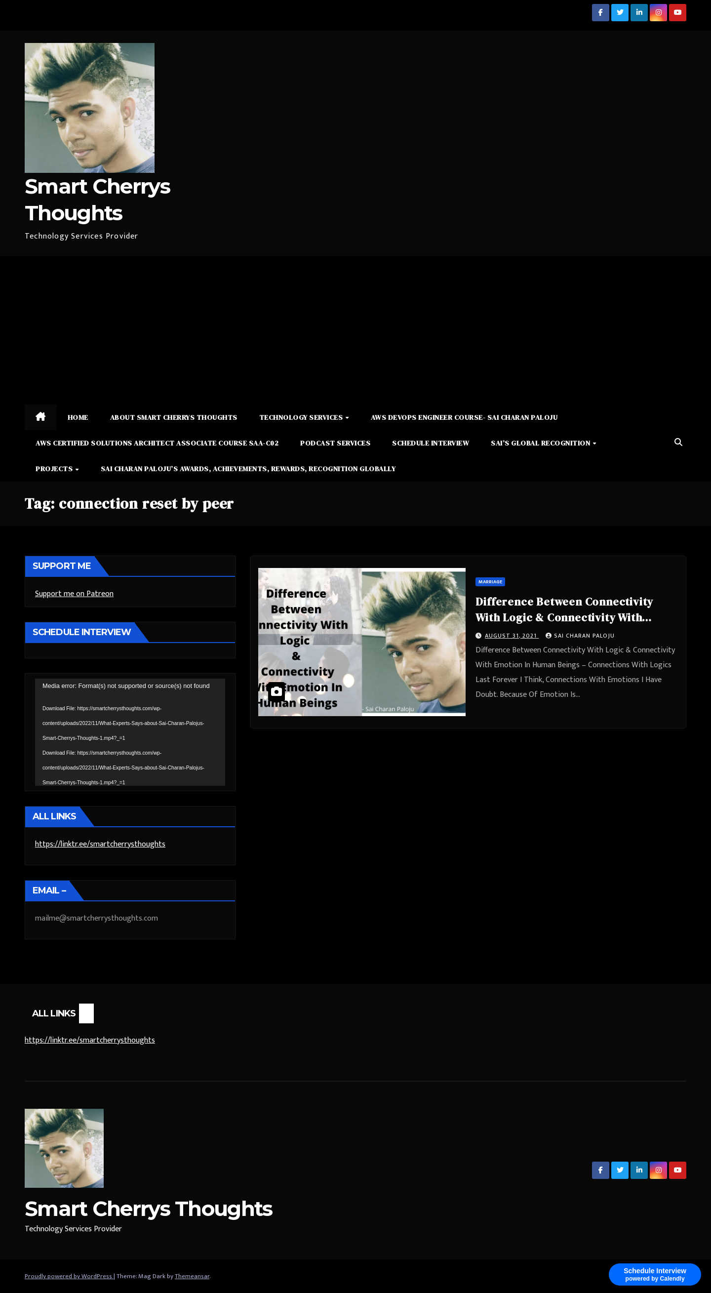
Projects (55, 469)
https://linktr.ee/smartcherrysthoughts (100, 844)
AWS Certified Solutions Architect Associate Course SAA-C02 (157, 443)
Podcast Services (335, 443)
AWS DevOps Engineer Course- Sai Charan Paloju (464, 417)
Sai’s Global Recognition (541, 443)
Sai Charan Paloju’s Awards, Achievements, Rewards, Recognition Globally (248, 469)
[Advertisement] (355, 330)
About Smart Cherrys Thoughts (173, 417)
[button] (678, 442)
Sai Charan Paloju (580, 636)
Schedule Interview (430, 443)
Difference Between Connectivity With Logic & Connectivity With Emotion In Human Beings (564, 617)
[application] (130, 732)
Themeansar (192, 1276)
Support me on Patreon (74, 594)
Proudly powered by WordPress (69, 1276)
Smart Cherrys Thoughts (149, 1208)
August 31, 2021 (512, 636)
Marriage (490, 582)
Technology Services (302, 417)
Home (78, 417)
